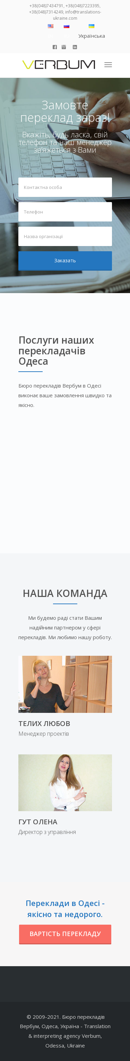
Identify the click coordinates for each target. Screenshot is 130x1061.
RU (66, 36)
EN (50, 36)
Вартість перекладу (65, 933)
